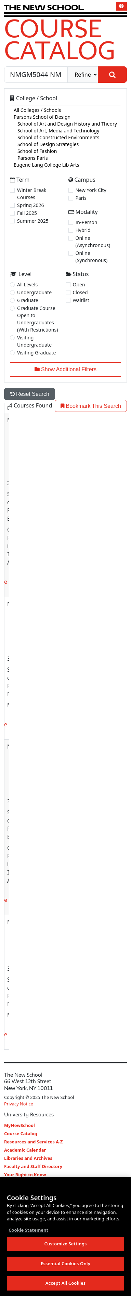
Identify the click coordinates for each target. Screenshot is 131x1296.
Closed (80, 292)
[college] (65, 137)
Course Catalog (59, 39)
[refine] (82, 74)
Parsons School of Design (65, 117)
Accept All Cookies (65, 1284)
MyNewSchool (19, 1125)
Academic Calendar (25, 1150)
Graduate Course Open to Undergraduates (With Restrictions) (37, 319)
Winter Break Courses (31, 193)
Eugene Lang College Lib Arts (65, 164)
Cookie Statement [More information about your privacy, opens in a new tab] (28, 1230)
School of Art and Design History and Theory (65, 123)
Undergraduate (34, 292)
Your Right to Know (25, 1174)
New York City (91, 190)
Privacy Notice (18, 1104)
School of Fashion (65, 151)
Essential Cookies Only (65, 1264)
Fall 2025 (27, 213)
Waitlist (81, 300)
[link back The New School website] (44, 7)
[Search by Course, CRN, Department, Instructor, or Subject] (36, 74)
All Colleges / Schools (65, 110)
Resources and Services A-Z (33, 1142)
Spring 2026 (30, 205)
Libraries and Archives (28, 1158)
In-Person (86, 222)
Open (79, 284)
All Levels (27, 284)
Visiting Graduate (36, 352)
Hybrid (83, 230)
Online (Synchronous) (92, 256)
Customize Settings (65, 1244)
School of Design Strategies (65, 144)
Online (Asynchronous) (93, 241)
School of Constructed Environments (65, 137)
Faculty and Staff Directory (33, 1166)
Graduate (27, 300)
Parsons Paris (65, 158)
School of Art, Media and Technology (65, 130)
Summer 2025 (33, 221)
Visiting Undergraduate (34, 341)
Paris (81, 198)
